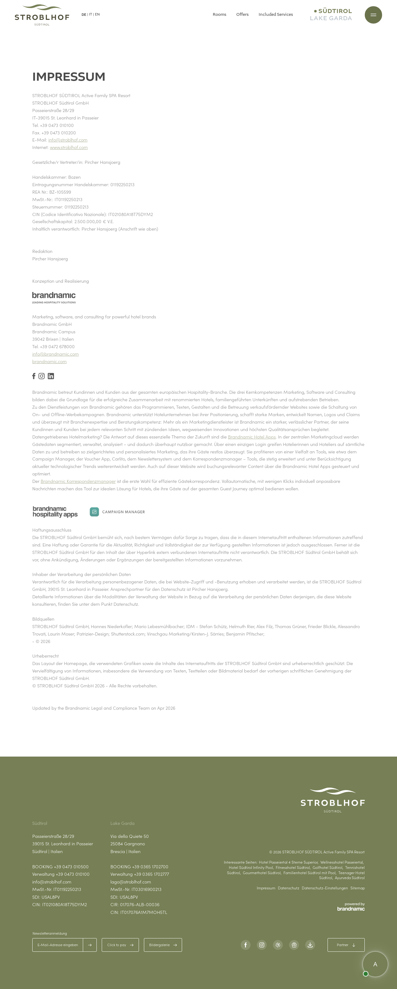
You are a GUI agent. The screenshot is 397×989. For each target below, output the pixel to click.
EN (97, 14)
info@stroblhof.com (67, 140)
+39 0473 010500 (71, 866)
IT (90, 14)
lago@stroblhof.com (130, 882)
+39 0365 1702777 (151, 874)
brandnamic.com (49, 361)
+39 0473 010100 (73, 874)
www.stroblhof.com (69, 147)
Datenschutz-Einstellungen (325, 887)
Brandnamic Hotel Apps (252, 437)
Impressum (266, 887)
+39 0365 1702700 (150, 866)
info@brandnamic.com (55, 354)
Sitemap (357, 887)
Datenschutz (288, 887)
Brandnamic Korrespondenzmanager (78, 481)
